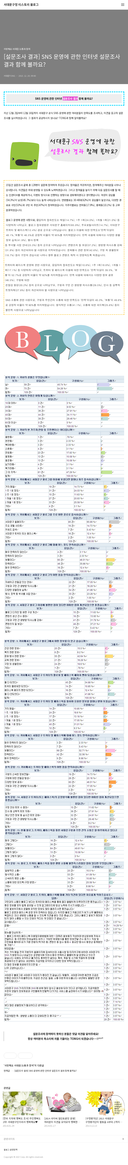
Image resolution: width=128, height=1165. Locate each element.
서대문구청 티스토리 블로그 (21, 5)
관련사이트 (9, 1139)
